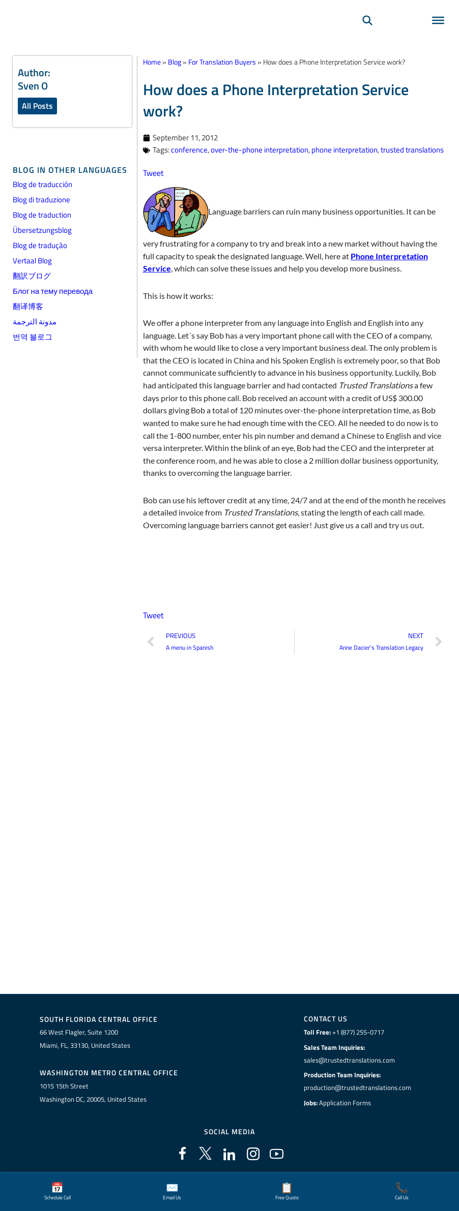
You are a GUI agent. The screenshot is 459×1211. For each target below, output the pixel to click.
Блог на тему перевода (53, 291)
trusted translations (412, 150)
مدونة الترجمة (34, 321)
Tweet (153, 172)
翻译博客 (28, 306)
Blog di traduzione (41, 199)
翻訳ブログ (32, 276)
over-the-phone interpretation (259, 150)
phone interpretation (344, 150)
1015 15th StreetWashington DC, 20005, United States (93, 1092)
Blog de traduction (42, 215)
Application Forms (345, 1102)
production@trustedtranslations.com (357, 1087)
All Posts (37, 106)
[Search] (367, 33)
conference (189, 150)
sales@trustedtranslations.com (349, 1059)
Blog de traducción (42, 184)
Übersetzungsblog (42, 230)
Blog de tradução (40, 245)
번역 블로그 (32, 337)
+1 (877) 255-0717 (358, 1032)
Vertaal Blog (32, 260)
